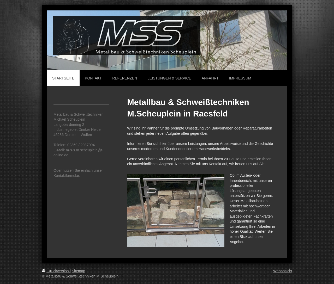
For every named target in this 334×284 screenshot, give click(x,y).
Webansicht (282, 271)
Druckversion (56, 271)
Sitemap (78, 271)
